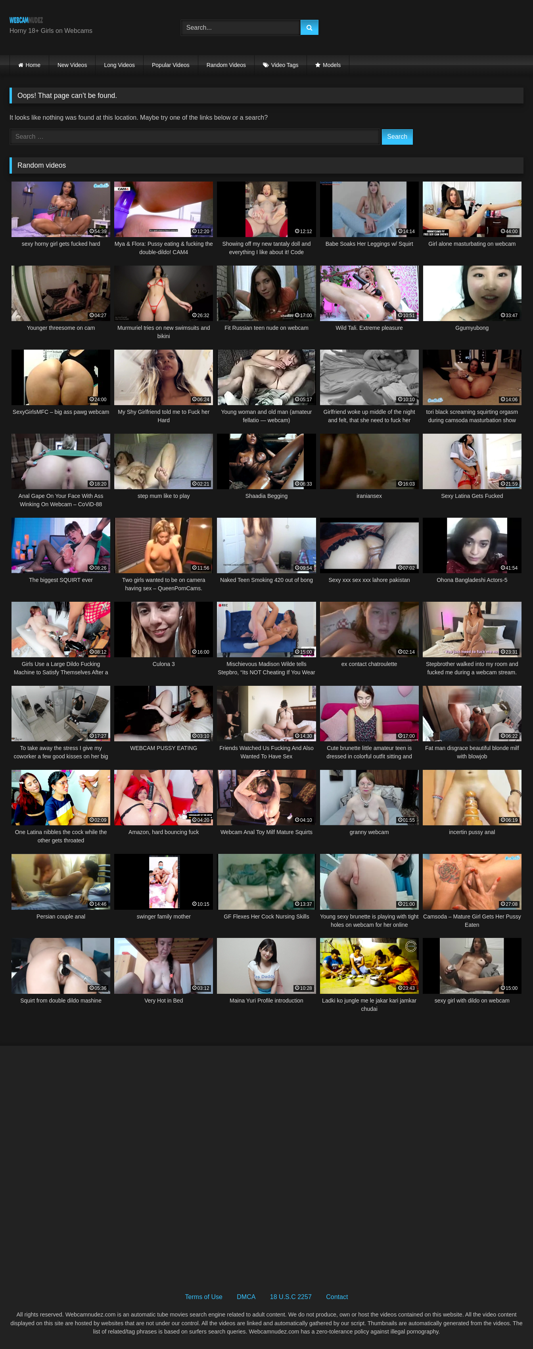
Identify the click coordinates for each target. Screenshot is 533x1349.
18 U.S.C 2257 (291, 1297)
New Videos (72, 65)
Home (33, 65)
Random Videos (226, 65)
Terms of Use (203, 1297)
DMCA (246, 1297)
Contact (337, 1297)
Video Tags (285, 65)
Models (332, 65)
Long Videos (119, 65)
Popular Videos (171, 65)
